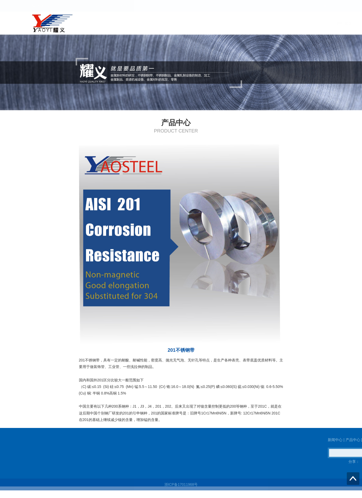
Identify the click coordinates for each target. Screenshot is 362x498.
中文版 (310, 6)
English (324, 6)
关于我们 (320, 23)
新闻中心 (229, 23)
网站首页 (198, 23)
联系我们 (290, 23)
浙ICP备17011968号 (181, 487)
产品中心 (259, 23)
